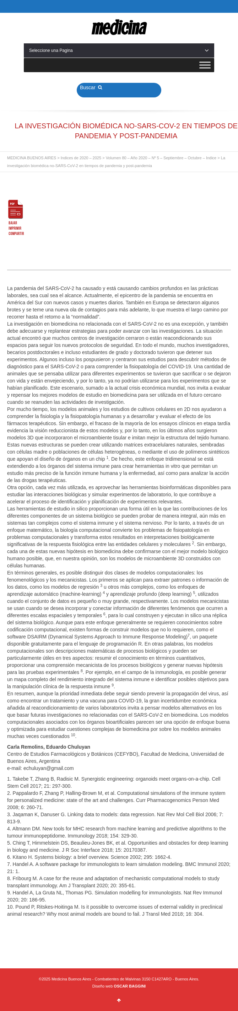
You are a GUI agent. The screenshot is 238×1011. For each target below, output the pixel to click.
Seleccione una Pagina (119, 50)
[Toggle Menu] (205, 64)
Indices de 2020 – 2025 (81, 158)
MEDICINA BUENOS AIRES (31, 158)
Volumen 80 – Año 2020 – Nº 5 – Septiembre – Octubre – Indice (161, 158)
